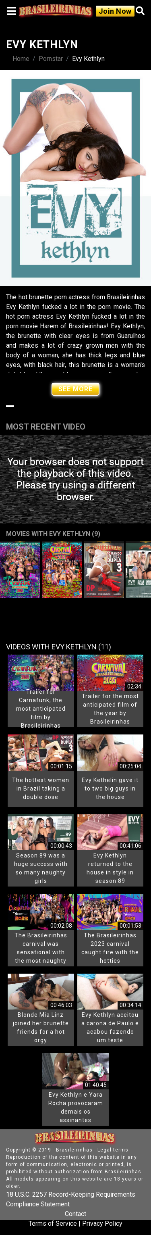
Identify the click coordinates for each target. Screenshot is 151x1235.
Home (20, 59)
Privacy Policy (102, 1223)
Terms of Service (53, 1223)
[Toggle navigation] (11, 11)
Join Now (115, 11)
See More (75, 389)
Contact (75, 1214)
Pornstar (51, 59)
